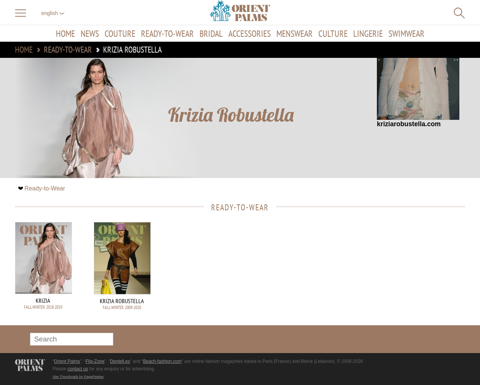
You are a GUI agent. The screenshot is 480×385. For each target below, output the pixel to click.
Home (65, 33)
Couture (120, 33)
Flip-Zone (95, 361)
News (90, 33)
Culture (333, 33)
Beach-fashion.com (162, 361)
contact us (78, 368)
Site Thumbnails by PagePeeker (78, 376)
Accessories (249, 33)
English (52, 13)
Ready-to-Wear (167, 33)
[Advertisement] (412, 273)
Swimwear (406, 33)
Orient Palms (67, 361)
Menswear (294, 33)
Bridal (211, 33)
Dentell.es (120, 361)
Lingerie (368, 33)
